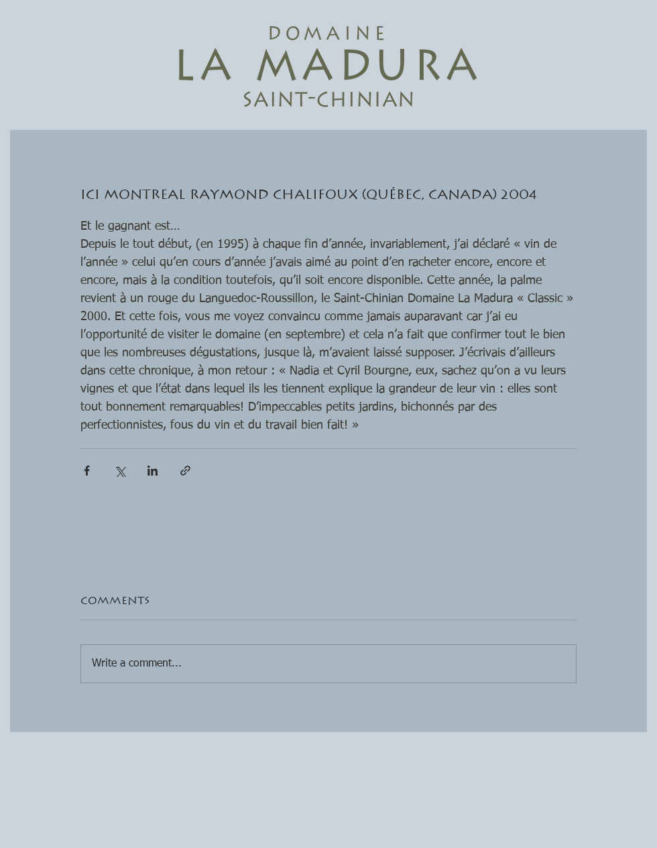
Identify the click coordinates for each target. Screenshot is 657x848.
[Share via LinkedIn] (152, 470)
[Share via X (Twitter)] (119, 470)
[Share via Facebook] (86, 470)
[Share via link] (185, 470)
